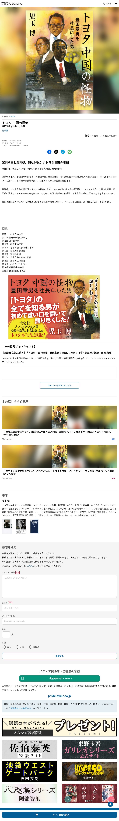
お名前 (5, 602)
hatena (63, 152)
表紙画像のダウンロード (60, 678)
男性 (9, 647)
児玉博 (5, 130)
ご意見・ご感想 (8, 572)
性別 (4, 642)
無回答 (36, 647)
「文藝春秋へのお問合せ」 (20, 708)
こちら (30, 565)
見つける (107, 3)
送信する (59, 656)
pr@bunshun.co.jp (59, 696)
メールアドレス (8, 616)
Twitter (56, 152)
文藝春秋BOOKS (11, 3)
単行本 (12, 116)
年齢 (4, 629)
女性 (22, 647)
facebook (49, 152)
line (70, 152)
